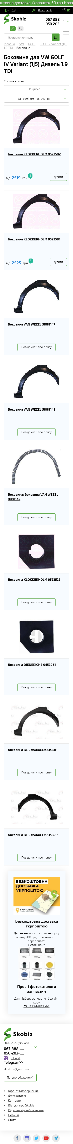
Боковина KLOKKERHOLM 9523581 (34, 239)
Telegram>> (13, 1062)
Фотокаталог (17, 1096)
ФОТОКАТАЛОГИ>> (36, 1006)
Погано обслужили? (20, 1077)
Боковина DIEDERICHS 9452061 (32, 665)
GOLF (31, 44)
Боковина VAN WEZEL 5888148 (32, 409)
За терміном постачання (34, 98)
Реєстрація (45, 10)
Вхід (14, 10)
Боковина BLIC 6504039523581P (32, 750)
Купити (58, 177)
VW (21, 44)
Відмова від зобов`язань (26, 1110)
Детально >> (36, 945)
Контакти (14, 1100)
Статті (12, 1120)
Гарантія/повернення (23, 1091)
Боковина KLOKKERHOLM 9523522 (34, 580)
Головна (9, 44)
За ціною (34, 89)
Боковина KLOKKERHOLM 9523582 (34, 154)
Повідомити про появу (36, 347)
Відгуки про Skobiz (21, 1105)
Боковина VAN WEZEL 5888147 (31, 324)
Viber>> (15, 1058)
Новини (13, 1115)
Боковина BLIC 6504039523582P (33, 835)
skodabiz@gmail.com (16, 1069)
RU (20, 28)
